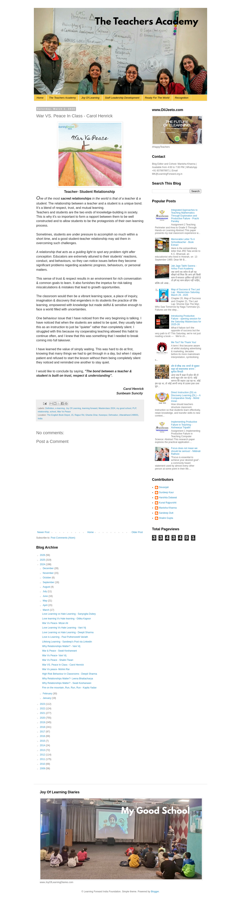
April (45, 605)
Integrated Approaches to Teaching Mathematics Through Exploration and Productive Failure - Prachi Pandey (185, 216)
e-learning (60, 408)
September (49, 582)
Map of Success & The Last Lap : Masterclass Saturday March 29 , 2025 (185, 292)
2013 (43, 750)
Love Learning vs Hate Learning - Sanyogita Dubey (69, 613)
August (47, 586)
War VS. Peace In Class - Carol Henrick (63, 664)
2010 (43, 764)
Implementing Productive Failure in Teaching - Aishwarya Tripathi (184, 424)
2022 (43, 708)
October (47, 577)
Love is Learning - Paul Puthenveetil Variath (65, 637)
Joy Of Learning (90, 97)
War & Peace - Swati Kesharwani (59, 650)
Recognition (181, 97)
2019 (43, 722)
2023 (43, 704)
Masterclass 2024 (107, 408)
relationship (43, 411)
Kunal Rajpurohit (167, 502)
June (45, 596)
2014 (43, 745)
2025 (43, 559)
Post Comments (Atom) (63, 537)
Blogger (155, 891)
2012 (43, 754)
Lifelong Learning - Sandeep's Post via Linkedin (67, 641)
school (53, 411)
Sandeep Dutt (166, 513)
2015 (43, 740)
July (45, 591)
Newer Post (43, 532)
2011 (43, 759)
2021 (43, 713)
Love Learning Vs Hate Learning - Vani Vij (64, 627)
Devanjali (164, 487)
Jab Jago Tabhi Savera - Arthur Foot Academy (184, 267)
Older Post (137, 532)
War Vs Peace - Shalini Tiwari (57, 660)
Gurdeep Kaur (166, 492)
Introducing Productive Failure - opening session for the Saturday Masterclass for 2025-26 (186, 320)
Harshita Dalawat (168, 497)
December (48, 568)
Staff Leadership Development (122, 97)
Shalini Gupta (166, 518)
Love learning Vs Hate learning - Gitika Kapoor (66, 618)
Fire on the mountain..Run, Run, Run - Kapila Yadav (69, 687)
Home (40, 97)
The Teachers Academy (62, 97)
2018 (43, 727)
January (47, 698)
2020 (43, 717)
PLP (134, 408)
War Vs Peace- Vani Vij (54, 655)
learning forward (89, 408)
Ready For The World (157, 97)
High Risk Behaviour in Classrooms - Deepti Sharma (69, 673)
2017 (43, 731)
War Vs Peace (64, 411)
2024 (43, 564)
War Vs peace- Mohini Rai (56, 669)
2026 (43, 555)
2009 (43, 768)
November (48, 573)
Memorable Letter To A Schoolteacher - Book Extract (183, 242)
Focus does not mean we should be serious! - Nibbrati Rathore (185, 451)
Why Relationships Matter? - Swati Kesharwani (66, 683)
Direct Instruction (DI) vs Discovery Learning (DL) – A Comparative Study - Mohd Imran (185, 396)
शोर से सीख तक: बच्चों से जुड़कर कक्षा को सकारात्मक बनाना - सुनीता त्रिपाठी (185, 369)
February (48, 693)
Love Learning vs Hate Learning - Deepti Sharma (68, 632)
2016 (43, 736)
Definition (49, 408)
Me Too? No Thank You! (183, 342)
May (45, 600)
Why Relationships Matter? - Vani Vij (61, 646)
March (46, 610)
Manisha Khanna (168, 507)
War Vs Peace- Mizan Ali (55, 623)
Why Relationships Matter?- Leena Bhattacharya (67, 678)
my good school (123, 408)
